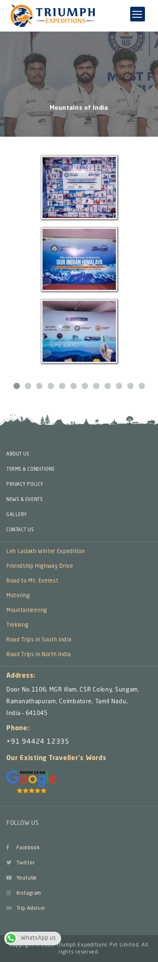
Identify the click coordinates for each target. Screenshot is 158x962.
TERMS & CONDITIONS (30, 469)
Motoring (17, 596)
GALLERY (16, 515)
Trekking (17, 625)
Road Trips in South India (38, 640)
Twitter (20, 863)
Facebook (23, 848)
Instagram (23, 893)
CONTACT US (20, 530)
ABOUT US (17, 454)
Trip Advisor (26, 908)
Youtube (21, 878)
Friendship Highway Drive (39, 566)
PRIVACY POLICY (24, 484)
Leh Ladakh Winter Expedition (45, 551)
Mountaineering (26, 610)
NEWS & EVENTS (24, 500)
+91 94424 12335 (38, 742)
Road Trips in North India (38, 654)
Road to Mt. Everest (32, 581)
